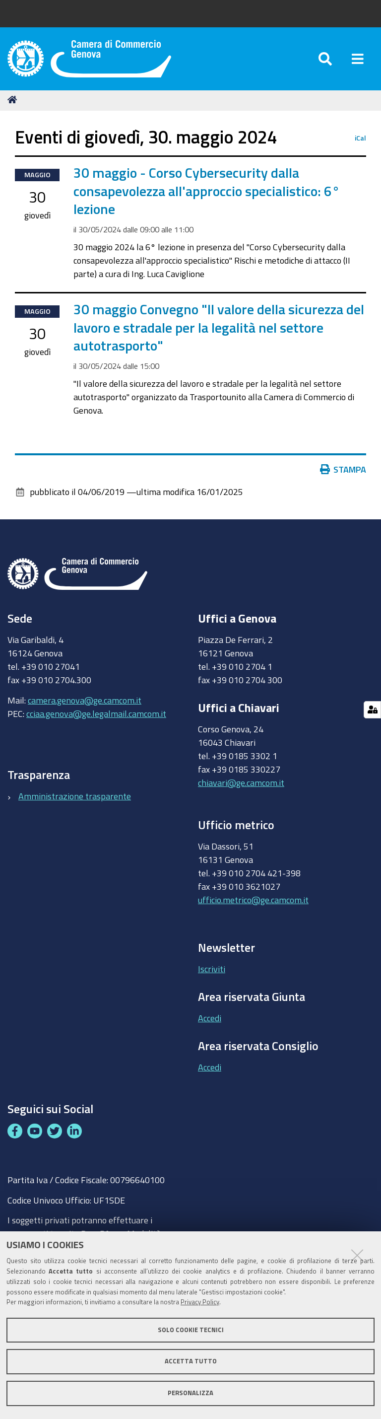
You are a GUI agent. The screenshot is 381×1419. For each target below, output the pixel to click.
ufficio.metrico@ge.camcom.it (253, 900)
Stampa (343, 470)
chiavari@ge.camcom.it (241, 783)
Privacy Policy (200, 1302)
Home (13, 100)
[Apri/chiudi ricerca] (325, 59)
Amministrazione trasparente (74, 796)
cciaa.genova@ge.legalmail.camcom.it (96, 714)
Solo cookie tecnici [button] (191, 1330)
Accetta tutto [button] (191, 1361)
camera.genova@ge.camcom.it (84, 701)
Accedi (209, 1018)
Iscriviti (211, 970)
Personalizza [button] (190, 1393)
